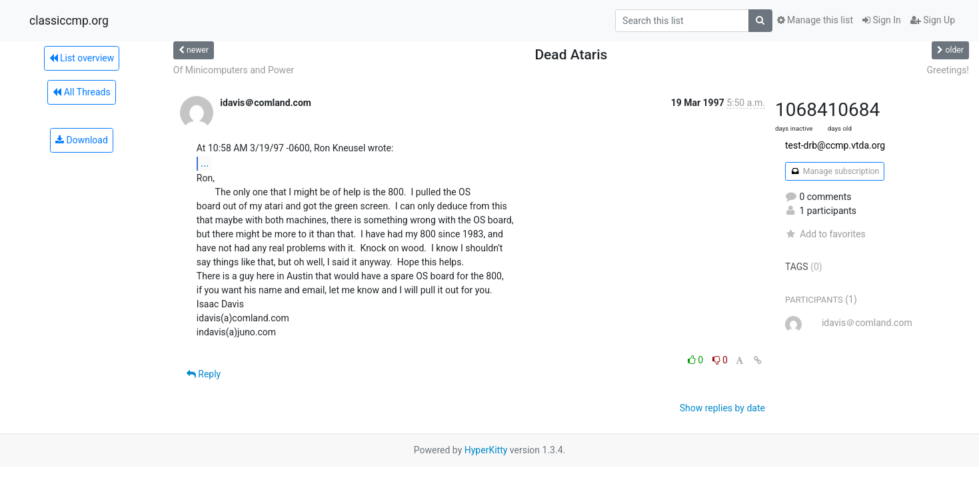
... (205, 163)
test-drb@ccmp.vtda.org (835, 145)
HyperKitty (486, 450)
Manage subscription (834, 171)
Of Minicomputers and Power (233, 70)
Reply (204, 374)
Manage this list (815, 20)
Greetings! (948, 70)
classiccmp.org (69, 20)
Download (81, 140)
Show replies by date (722, 408)
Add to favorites (825, 234)
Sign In (881, 20)
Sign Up (932, 20)
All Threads (81, 92)
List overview (82, 58)
